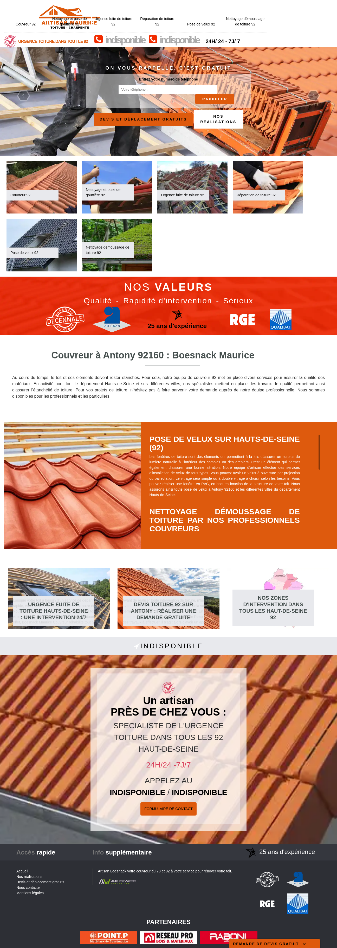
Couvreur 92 (91, 9)
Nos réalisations (218, 119)
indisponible (191, 25)
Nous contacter (28, 887)
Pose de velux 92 (267, 9)
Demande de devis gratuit (269, 944)
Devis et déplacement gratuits (143, 119)
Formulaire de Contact (168, 809)
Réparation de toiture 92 (223, 6)
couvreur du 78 (148, 871)
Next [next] (313, 95)
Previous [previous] (23, 95)
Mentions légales (30, 893)
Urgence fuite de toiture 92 (179, 6)
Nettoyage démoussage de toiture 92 (311, 6)
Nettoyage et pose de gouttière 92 (135, 6)
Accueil (22, 871)
